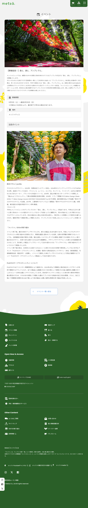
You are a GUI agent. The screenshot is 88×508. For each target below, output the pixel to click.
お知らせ (9, 325)
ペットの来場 (11, 345)
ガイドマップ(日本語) (24, 377)
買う (47, 335)
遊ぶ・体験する (51, 340)
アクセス (9, 365)
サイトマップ (11, 423)
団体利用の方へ (11, 398)
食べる (48, 330)
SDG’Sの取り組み (12, 428)
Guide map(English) (64, 377)
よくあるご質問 (11, 418)
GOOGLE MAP (10, 387)
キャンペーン (11, 335)
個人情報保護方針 (51, 423)
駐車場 (48, 365)
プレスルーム (50, 433)
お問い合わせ (50, 418)
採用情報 (10, 433)
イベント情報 (11, 330)
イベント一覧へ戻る (44, 291)
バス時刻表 (49, 360)
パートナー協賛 (51, 428)
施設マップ (49, 325)
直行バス (9, 370)
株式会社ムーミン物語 (11, 480)
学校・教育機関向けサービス (15, 403)
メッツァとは (11, 340)
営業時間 (9, 360)
